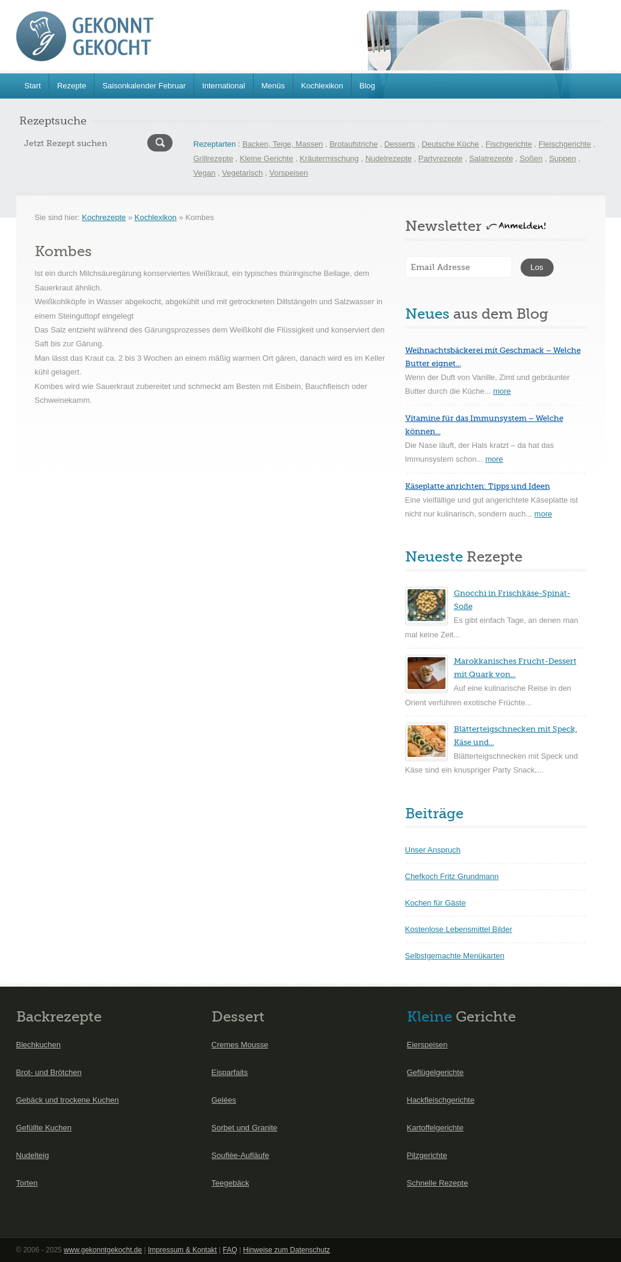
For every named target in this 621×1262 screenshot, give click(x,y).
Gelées (224, 1099)
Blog (367, 85)
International (223, 85)
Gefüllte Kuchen (44, 1127)
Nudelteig (32, 1155)
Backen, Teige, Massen (282, 144)
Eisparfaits (230, 1072)
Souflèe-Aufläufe (240, 1155)
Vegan (205, 172)
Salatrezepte (491, 158)
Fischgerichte (509, 144)
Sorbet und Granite (245, 1127)
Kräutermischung (329, 158)
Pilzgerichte (427, 1155)
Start (33, 85)
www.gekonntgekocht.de (103, 1250)
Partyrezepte (440, 158)
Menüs (273, 85)
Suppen (562, 158)
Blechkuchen (38, 1044)
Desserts (399, 144)
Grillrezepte (213, 158)
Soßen (530, 158)
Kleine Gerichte (266, 158)
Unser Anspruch (433, 849)
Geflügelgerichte (435, 1072)
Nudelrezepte (389, 158)
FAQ (229, 1250)
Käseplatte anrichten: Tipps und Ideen (477, 486)
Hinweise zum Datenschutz (286, 1250)
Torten (27, 1182)
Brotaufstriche (353, 144)
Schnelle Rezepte (437, 1182)
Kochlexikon (322, 85)
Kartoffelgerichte (435, 1127)
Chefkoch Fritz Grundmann (452, 876)
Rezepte (71, 85)
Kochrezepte (104, 217)
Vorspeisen (288, 172)
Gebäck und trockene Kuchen (67, 1099)
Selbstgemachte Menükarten (454, 955)
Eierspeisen (427, 1044)
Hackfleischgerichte (441, 1099)
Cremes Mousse (240, 1044)
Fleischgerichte (565, 144)
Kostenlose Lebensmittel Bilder (459, 929)
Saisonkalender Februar (144, 85)
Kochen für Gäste (435, 902)
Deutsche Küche (450, 144)
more (502, 391)
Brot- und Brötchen (49, 1072)
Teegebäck (230, 1182)
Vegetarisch (242, 172)
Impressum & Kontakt (182, 1250)
